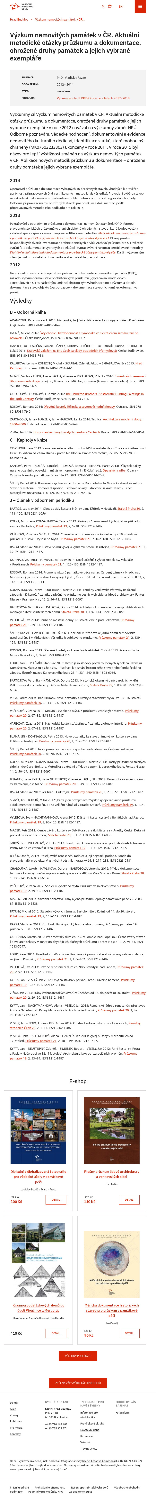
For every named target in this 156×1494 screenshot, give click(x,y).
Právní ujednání (20, 1482)
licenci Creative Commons (98, 1455)
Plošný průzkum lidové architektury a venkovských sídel (72, 237)
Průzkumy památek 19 (51, 524)
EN (121, 6)
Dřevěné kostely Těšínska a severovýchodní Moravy (79, 405)
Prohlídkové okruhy (92, 1418)
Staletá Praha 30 (128, 507)
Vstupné (85, 1437)
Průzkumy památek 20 (25, 700)
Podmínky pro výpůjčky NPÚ (59, 1486)
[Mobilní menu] (140, 6)
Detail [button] (55, 1194)
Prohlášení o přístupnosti (51, 1482)
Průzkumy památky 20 (54, 738)
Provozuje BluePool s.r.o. (24, 1490)
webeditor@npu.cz (94, 1486)
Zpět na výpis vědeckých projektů (78, 1378)
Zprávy (14, 1410)
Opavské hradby (114, 469)
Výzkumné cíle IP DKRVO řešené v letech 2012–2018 (93, 98)
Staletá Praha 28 (59, 831)
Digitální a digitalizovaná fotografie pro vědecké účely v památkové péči (38, 1171)
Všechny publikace (78, 1350)
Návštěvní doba (89, 1424)
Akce (13, 1403)
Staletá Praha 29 (101, 683)
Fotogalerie (123, 1407)
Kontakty (15, 1428)
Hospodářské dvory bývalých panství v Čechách (66, 430)
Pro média (16, 1422)
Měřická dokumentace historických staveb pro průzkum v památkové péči (111, 1305)
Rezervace (86, 1431)
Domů (14, 1397)
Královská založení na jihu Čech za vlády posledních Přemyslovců (72, 350)
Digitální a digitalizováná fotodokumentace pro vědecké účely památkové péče (63, 252)
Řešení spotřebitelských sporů (92, 1482)
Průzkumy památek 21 (75, 537)
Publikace (16, 1416)
